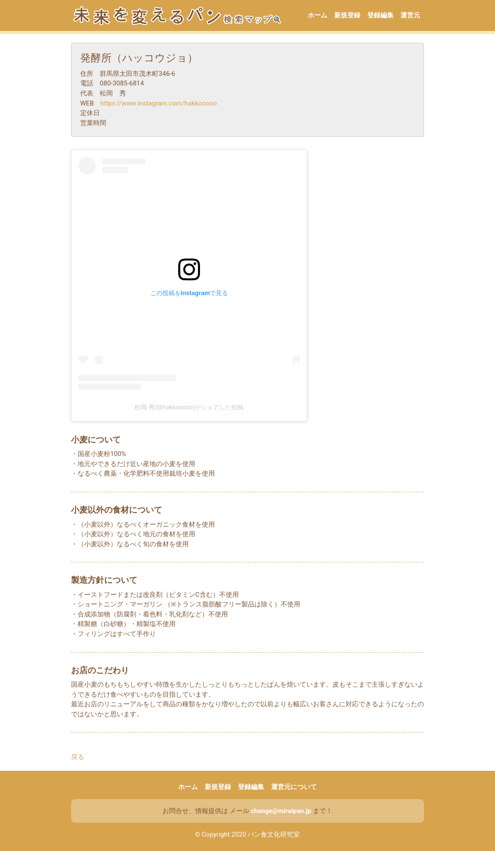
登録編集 (380, 15)
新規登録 (347, 15)
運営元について (294, 787)
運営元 (410, 15)
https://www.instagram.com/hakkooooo (158, 103)
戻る (77, 757)
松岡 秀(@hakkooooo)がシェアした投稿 (189, 407)
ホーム (317, 15)
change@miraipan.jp (281, 811)
